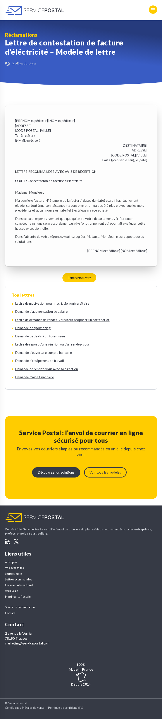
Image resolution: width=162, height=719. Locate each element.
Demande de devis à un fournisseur (40, 336)
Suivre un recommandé (20, 607)
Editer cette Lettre (79, 278)
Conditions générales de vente (25, 707)
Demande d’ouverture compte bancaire (43, 352)
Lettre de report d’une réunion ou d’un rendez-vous (52, 344)
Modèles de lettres (24, 63)
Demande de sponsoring (33, 328)
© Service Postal (16, 703)
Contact (10, 613)
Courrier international (19, 585)
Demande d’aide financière (34, 377)
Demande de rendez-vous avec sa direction (46, 369)
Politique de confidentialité (65, 707)
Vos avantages (14, 568)
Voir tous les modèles (105, 472)
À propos (11, 562)
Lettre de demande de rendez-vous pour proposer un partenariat (62, 320)
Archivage (11, 590)
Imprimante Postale (18, 596)
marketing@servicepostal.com (27, 643)
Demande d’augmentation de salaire (41, 311)
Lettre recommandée (18, 579)
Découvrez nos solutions (56, 472)
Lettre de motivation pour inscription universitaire (52, 303)
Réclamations (21, 35)
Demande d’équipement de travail (39, 361)
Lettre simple (13, 573)
